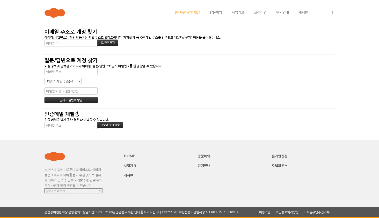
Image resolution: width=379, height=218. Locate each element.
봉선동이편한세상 (187, 12)
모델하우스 (279, 165)
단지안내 (282, 12)
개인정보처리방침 (287, 212)
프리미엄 (260, 12)
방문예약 (216, 12)
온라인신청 (279, 155)
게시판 (303, 12)
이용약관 (265, 212)
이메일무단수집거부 (317, 212)
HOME (129, 155)
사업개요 (238, 12)
